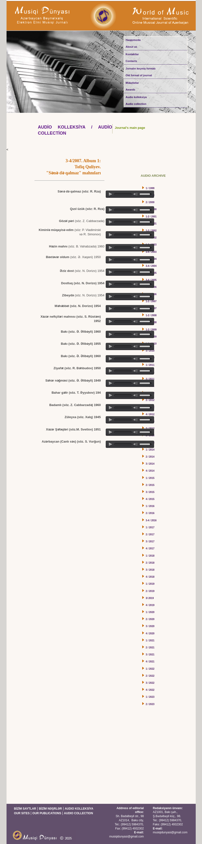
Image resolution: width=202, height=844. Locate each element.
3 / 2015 (150, 492)
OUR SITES (22, 813)
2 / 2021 (150, 647)
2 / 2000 (150, 202)
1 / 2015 (150, 478)
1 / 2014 (150, 449)
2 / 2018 (150, 562)
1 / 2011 (150, 365)
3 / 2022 (150, 683)
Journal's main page (130, 128)
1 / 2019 (150, 584)
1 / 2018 (150, 555)
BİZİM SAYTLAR (25, 808)
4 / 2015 (150, 499)
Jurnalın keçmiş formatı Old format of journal (141, 72)
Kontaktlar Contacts (132, 57)
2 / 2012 (150, 400)
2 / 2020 (150, 619)
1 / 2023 (150, 697)
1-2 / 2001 (151, 216)
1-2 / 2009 (151, 329)
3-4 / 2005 (151, 280)
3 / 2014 (150, 463)
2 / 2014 (150, 456)
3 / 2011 (150, 379)
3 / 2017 (150, 541)
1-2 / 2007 (151, 301)
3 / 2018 (150, 569)
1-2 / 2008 (151, 315)
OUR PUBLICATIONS (46, 813)
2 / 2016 (150, 513)
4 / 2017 (150, 548)
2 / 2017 (150, 534)
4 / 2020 (150, 633)
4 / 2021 (150, 661)
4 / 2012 (150, 414)
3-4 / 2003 (151, 252)
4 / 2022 (150, 690)
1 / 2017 (150, 527)
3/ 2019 (150, 598)
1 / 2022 (150, 669)
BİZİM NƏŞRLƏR (50, 808)
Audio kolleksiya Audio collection (136, 100)
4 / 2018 (150, 576)
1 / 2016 (150, 506)
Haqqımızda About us (133, 43)
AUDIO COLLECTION (78, 813)
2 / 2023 (150, 704)
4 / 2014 (150, 470)
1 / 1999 (150, 188)
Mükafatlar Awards (132, 86)
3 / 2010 (150, 350)
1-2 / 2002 (151, 230)
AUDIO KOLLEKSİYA (79, 808)
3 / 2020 (150, 626)
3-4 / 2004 (151, 266)
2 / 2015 (150, 485)
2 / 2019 (150, 591)
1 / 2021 (150, 640)
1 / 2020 (150, 612)
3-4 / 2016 (151, 520)
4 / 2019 (150, 605)
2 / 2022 (150, 676)
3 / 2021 (150, 654)
